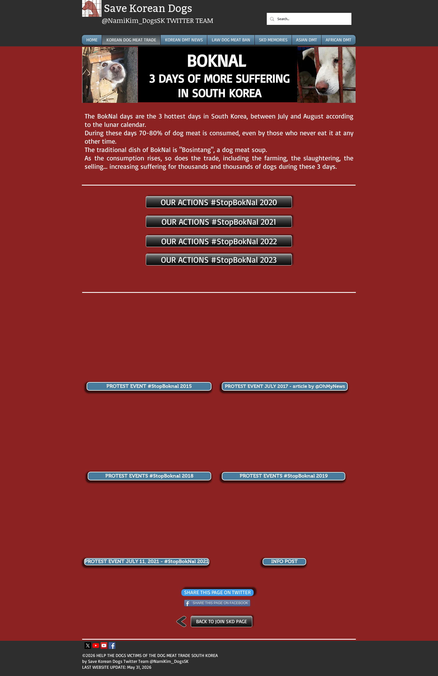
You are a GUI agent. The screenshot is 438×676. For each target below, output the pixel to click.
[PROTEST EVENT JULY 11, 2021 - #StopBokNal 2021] (146, 561)
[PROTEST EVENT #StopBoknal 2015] (149, 386)
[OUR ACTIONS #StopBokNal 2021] (219, 221)
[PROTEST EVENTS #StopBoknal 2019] (283, 476)
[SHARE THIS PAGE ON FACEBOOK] (217, 603)
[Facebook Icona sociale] (112, 645)
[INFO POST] (284, 561)
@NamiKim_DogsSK (134, 20)
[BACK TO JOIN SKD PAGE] (221, 621)
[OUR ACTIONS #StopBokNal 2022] (219, 241)
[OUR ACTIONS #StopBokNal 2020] (219, 202)
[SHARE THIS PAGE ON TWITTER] (217, 592)
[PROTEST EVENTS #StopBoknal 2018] (149, 476)
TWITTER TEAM (189, 20)
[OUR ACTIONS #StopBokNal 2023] (219, 259)
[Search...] (308, 19)
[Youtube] (95, 645)
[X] (87, 645)
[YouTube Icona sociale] (104, 645)
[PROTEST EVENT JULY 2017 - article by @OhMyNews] (285, 386)
